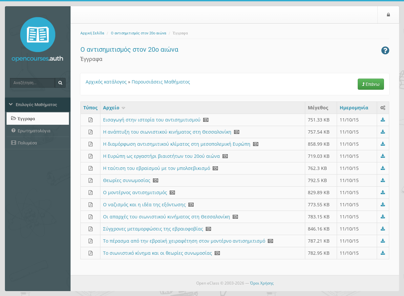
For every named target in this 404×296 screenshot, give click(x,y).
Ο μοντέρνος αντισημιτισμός (135, 192)
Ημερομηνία (354, 107)
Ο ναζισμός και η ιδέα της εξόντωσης (144, 204)
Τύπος (90, 107)
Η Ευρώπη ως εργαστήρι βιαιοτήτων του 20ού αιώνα (161, 156)
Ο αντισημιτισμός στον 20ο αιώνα (138, 33)
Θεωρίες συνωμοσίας (126, 180)
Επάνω (371, 84)
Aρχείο (114, 107)
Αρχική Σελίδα (92, 33)
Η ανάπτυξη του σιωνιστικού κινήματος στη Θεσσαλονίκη (167, 132)
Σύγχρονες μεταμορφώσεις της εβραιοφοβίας (153, 229)
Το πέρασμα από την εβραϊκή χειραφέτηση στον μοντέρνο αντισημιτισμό (184, 241)
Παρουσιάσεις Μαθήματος (161, 82)
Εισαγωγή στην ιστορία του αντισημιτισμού (152, 120)
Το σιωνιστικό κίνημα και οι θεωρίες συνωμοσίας (157, 253)
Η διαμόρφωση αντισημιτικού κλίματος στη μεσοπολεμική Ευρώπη (176, 144)
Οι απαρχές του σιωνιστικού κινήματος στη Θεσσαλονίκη (166, 216)
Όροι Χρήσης (262, 283)
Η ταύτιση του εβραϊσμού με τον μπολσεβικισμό (156, 168)
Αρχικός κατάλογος (106, 82)
